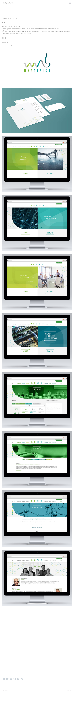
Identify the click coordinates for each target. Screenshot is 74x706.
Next (69, 691)
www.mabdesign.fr (8, 45)
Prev (5, 691)
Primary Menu (70, 3)
